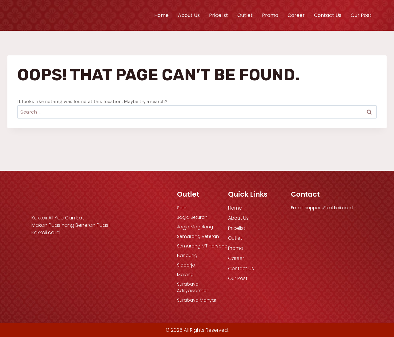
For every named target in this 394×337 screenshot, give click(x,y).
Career (296, 15)
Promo (270, 15)
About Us (189, 15)
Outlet (245, 15)
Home (161, 15)
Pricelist (218, 15)
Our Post (361, 15)
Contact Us (327, 15)
